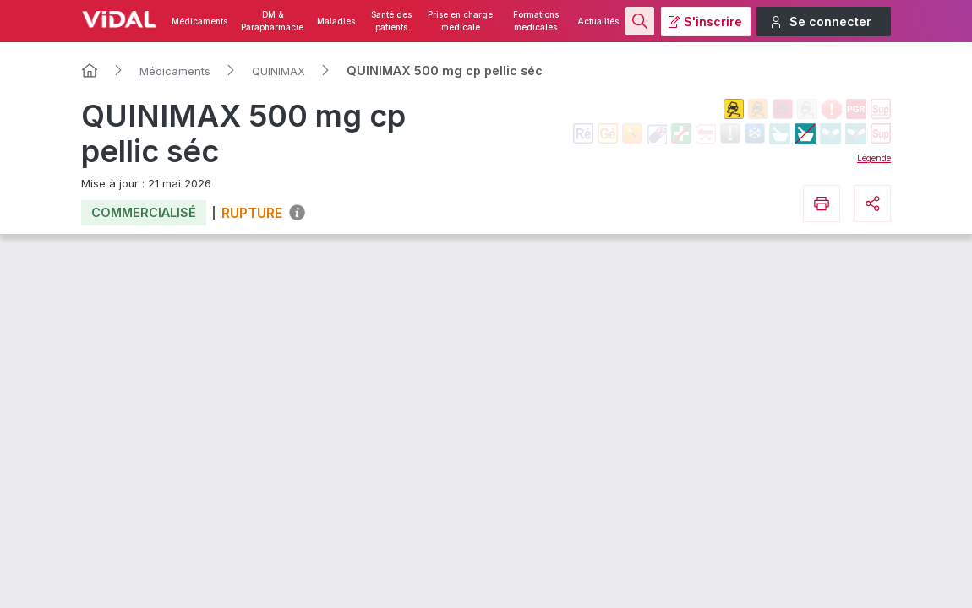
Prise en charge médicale (460, 21)
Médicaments (199, 21)
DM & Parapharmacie (272, 21)
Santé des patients (391, 21)
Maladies (336, 21)
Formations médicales (536, 21)
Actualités (598, 21)
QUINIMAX (278, 71)
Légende (874, 158)
